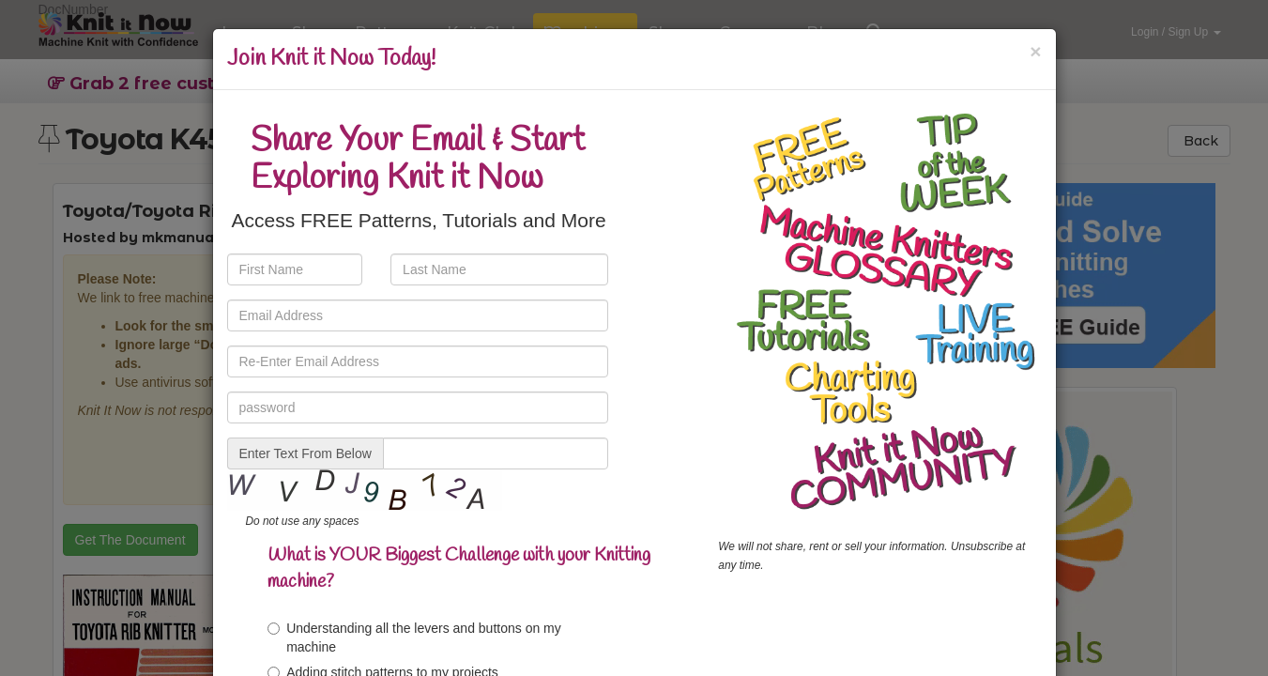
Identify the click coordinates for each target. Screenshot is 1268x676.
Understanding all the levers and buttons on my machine (414, 637)
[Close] (1035, 51)
